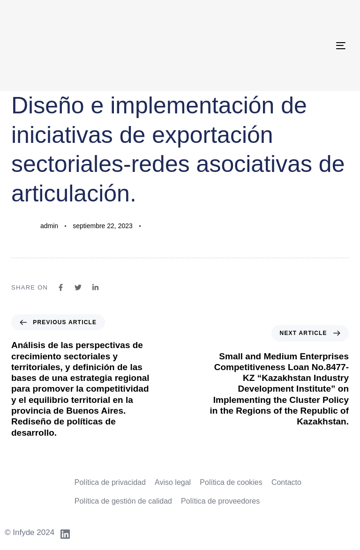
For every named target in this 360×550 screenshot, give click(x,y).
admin (49, 226)
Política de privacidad (110, 482)
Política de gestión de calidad (123, 501)
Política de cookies (231, 482)
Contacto (286, 482)
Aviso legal (173, 482)
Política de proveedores (220, 501)
